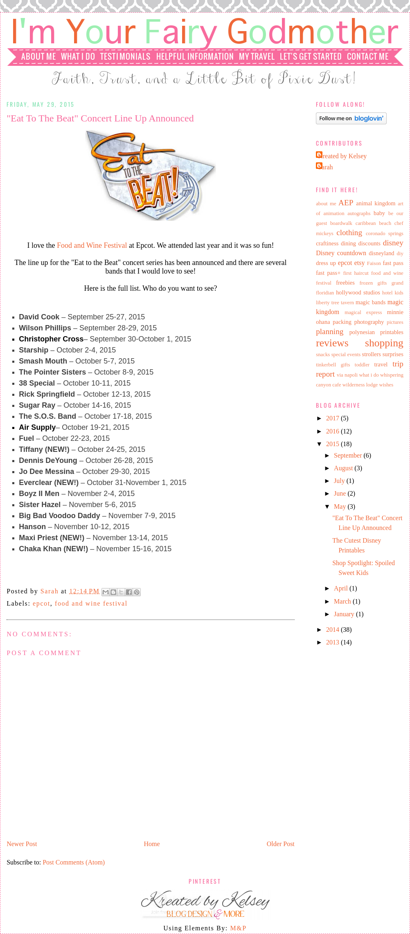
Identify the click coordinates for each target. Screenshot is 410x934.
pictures (395, 322)
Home (152, 843)
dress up (326, 263)
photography (369, 322)
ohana (323, 322)
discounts (369, 243)
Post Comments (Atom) (74, 862)
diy (399, 253)
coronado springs (384, 233)
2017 (333, 418)
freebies (345, 282)
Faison (374, 263)
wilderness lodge (360, 385)
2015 (333, 443)
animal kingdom (375, 203)
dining (348, 243)
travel (381, 364)
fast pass (393, 263)
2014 (333, 629)
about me (326, 204)
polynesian (362, 332)
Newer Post (22, 843)
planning (329, 331)
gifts (382, 283)
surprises (393, 354)
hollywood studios (358, 292)
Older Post (281, 843)
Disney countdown (341, 252)
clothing (349, 232)
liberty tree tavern (335, 302)
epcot (41, 603)
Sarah (51, 591)
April (341, 588)
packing (342, 322)
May (340, 506)
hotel (387, 293)
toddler (362, 365)
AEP (345, 202)
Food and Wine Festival (92, 245)
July (340, 480)
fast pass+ (328, 272)
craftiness (327, 243)
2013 (333, 642)
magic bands (370, 302)
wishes (386, 385)
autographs (358, 213)
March (343, 601)
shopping (384, 343)
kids (398, 293)
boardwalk (341, 223)
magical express (363, 312)
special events (346, 354)
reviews (332, 343)
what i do (368, 375)
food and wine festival (91, 603)
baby (379, 213)
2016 (333, 431)
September (348, 455)
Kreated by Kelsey (342, 156)
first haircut (356, 273)
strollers (371, 354)
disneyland (381, 253)
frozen (366, 283)
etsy (359, 262)
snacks (323, 354)
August (344, 468)
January (345, 614)
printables (391, 332)
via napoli (347, 375)
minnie (395, 312)
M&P (238, 928)
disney (393, 242)
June (340, 493)
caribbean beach (373, 223)
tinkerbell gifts (333, 365)
